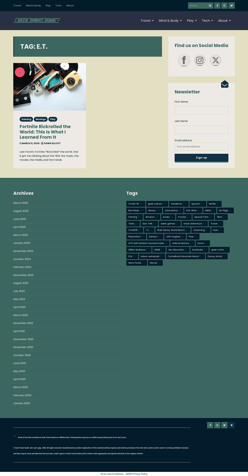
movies (184, 217)
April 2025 (19, 227)
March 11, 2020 (30, 143)
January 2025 (21, 243)
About (70, 5)
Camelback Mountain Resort (185, 256)
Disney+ (155, 236)
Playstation (136, 236)
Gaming (26, 119)
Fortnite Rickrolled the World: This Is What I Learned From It (45, 132)
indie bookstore (182, 243)
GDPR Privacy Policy (137, 474)
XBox (221, 217)
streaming (201, 230)
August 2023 (20, 283)
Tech (58, 5)
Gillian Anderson (139, 250)
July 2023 (19, 291)
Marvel (155, 263)
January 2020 (21, 403)
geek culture (157, 204)
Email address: (201, 145)
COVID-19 (135, 204)
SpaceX (197, 204)
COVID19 (134, 230)
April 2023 (19, 307)
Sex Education (178, 250)
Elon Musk (136, 210)
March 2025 (20, 235)
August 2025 (20, 211)
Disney (154, 210)
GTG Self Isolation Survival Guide (148, 243)
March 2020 (20, 387)
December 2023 (23, 275)
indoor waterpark (152, 256)
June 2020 (19, 363)
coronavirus (173, 210)
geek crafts (219, 250)
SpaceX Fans (203, 217)
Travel (17, 5)
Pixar (193, 236)
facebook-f (217, 5)
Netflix (214, 204)
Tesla (133, 223)
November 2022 (23, 323)
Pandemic (179, 204)
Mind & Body (33, 5)
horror (203, 243)
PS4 (132, 256)
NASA (209, 210)
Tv (149, 230)
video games (170, 223)
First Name (181, 102)
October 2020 (22, 355)
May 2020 (19, 371)
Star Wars (193, 210)
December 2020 (23, 339)
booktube (199, 250)
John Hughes (175, 236)
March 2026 (20, 203)
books (168, 217)
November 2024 (23, 251)
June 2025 (19, 219)
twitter (231, 5)
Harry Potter (136, 263)
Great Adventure (194, 223)
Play (48, 5)
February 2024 (22, 267)
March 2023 (20, 315)
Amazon (152, 217)
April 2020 (19, 379)
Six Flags (225, 210)
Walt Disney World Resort (173, 230)
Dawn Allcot (51, 143)
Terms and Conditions (112, 474)
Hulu (217, 230)
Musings (41, 119)
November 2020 (23, 347)
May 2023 (19, 299)
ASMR (159, 250)
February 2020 (22, 395)
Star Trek (149, 223)
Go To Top (231, 425)
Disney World (217, 256)
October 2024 (22, 259)
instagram (224, 5)
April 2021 (19, 331)
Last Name (181, 121)
